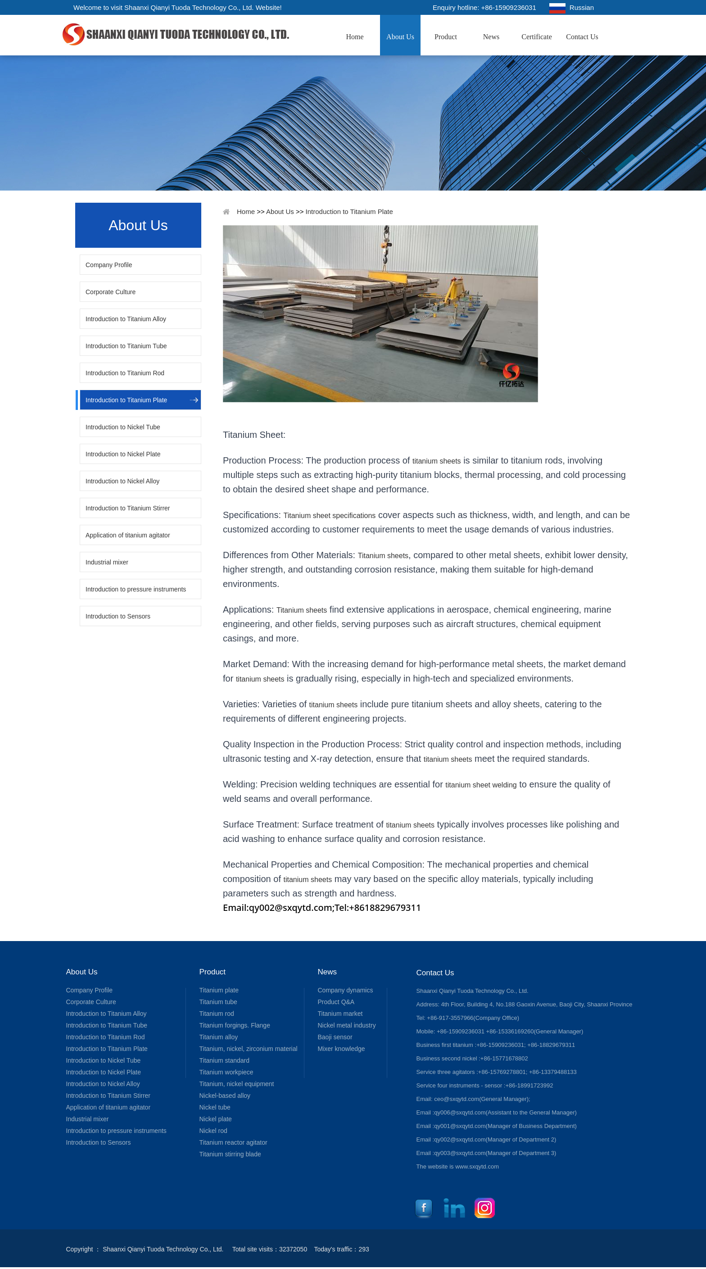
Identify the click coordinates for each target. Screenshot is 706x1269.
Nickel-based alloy (225, 1095)
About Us (400, 37)
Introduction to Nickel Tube (123, 427)
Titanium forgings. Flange (234, 1025)
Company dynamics (345, 990)
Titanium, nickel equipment (236, 1083)
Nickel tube (215, 1107)
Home (354, 37)
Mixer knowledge (341, 1048)
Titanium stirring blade (230, 1154)
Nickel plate (215, 1119)
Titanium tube (218, 1001)
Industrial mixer (107, 562)
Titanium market (340, 1013)
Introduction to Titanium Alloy (126, 319)
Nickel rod (213, 1130)
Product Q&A (336, 1001)
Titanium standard (224, 1060)
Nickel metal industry (347, 1025)
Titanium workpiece (226, 1072)
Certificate (536, 37)
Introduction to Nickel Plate (123, 454)
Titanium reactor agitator (233, 1142)
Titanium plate (219, 990)
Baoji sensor (335, 1037)
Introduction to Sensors (118, 616)
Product (445, 37)
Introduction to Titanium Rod (125, 373)
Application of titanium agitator (128, 535)
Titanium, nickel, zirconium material (248, 1048)
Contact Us (582, 37)
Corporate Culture (111, 292)
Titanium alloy (218, 1037)
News (491, 37)
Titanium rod (216, 1013)
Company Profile (109, 264)
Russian (571, 8)
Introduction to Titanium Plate (126, 400)
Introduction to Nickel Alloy (122, 481)
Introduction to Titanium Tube (126, 346)
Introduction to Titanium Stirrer (128, 508)
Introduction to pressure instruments (136, 589)
